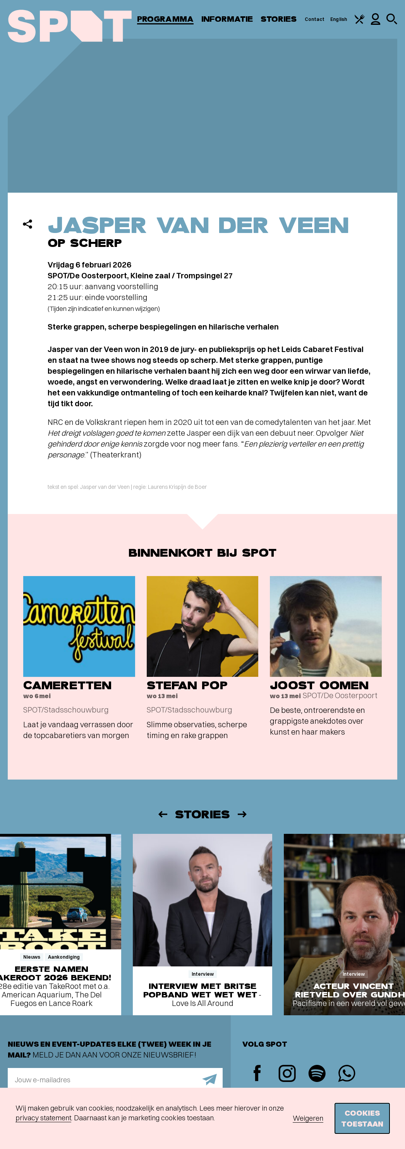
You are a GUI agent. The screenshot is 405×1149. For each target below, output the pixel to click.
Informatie (227, 19)
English (338, 19)
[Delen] (27, 224)
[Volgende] (243, 814)
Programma (165, 19)
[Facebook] (257, 1074)
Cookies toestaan (362, 1118)
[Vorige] (162, 814)
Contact (315, 19)
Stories (279, 19)
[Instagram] (287, 1074)
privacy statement (43, 1117)
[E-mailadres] (115, 1079)
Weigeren (308, 1118)
